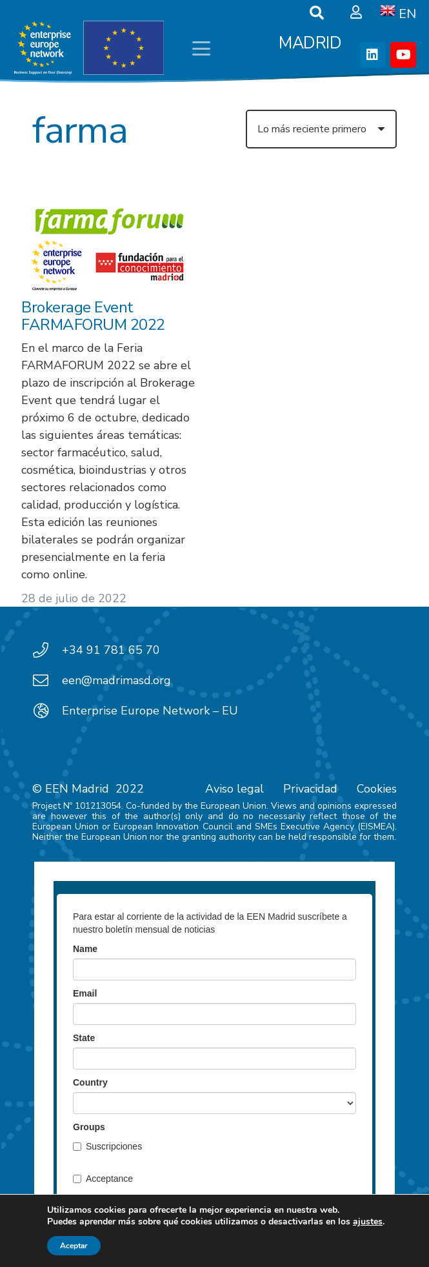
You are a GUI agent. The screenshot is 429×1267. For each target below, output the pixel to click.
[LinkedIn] (372, 55)
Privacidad (310, 788)
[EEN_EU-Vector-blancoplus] (88, 48)
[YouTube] (403, 55)
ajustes (368, 1222)
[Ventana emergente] (356, 13)
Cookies (377, 788)
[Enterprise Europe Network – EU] (47, 710)
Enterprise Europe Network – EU (150, 710)
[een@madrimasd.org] (47, 680)
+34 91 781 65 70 (111, 650)
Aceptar (74, 1246)
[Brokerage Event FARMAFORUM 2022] (108, 246)
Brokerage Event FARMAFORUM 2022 (93, 315)
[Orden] (321, 129)
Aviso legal (234, 788)
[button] (201, 48)
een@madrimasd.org (116, 680)
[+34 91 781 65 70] (47, 650)
